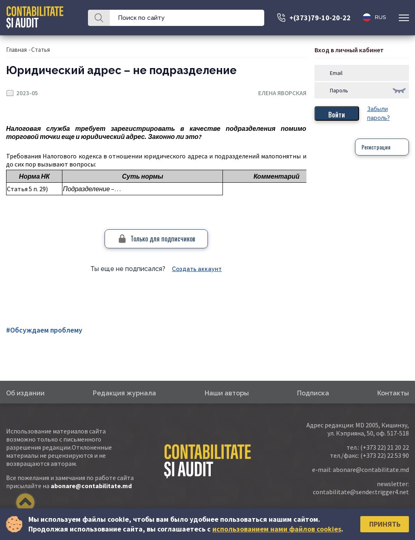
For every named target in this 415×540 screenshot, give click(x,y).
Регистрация (376, 147)
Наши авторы (227, 393)
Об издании (25, 393)
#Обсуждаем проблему (44, 330)
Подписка (313, 393)
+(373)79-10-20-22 (320, 17)
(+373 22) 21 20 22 (384, 447)
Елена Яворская (282, 93)
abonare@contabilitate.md (91, 486)
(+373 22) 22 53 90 (384, 455)
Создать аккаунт (197, 269)
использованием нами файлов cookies (276, 529)
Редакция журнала (124, 393)
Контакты (393, 393)
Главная (16, 49)
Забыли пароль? (378, 113)
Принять (384, 524)
